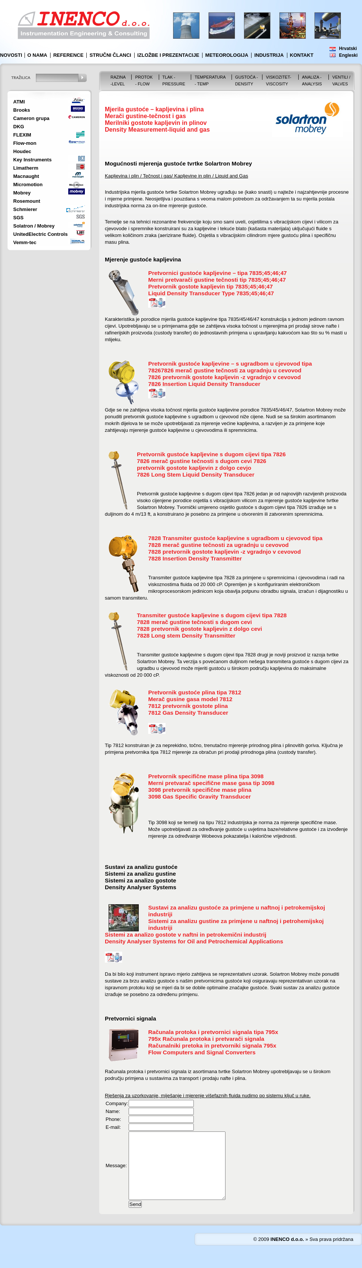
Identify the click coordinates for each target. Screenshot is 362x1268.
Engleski (348, 55)
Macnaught (26, 176)
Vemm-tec (24, 242)
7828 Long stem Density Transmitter (186, 635)
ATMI (19, 102)
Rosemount (26, 201)
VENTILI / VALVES (341, 80)
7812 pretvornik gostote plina (188, 706)
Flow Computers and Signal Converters (202, 1052)
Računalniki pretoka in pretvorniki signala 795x (212, 1045)
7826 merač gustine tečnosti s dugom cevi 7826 (201, 461)
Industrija (269, 55)
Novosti (11, 55)
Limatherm (25, 168)
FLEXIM (22, 135)
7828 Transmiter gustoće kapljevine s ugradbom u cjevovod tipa (235, 538)
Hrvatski (348, 48)
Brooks (21, 110)
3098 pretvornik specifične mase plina (200, 790)
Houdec (22, 151)
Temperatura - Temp (210, 80)
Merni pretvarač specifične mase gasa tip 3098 (211, 783)
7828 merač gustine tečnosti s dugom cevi (194, 622)
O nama (38, 55)
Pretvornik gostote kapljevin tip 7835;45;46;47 (210, 286)
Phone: (113, 1119)
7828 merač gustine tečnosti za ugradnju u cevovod (218, 545)
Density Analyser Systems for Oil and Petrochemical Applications (194, 941)
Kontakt (302, 55)
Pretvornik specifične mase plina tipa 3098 (206, 776)
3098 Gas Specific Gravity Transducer (199, 796)
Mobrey (22, 193)
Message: (116, 1172)
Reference (68, 55)
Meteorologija (226, 55)
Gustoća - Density (246, 80)
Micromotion (28, 184)
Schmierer (25, 209)
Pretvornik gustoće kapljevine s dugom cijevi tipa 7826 (211, 454)
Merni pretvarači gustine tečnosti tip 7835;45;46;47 (217, 279)
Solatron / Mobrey (34, 226)
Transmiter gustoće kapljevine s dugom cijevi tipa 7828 (212, 615)
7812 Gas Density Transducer (188, 712)
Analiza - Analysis (312, 80)
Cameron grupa (31, 118)
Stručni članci (110, 55)
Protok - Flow (143, 80)
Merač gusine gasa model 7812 (190, 699)
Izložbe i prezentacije (168, 55)
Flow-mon (24, 143)
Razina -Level (118, 80)
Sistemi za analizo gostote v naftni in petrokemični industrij (185, 934)
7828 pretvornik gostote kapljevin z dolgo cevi (199, 629)
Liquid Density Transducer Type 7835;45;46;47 (211, 293)
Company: (117, 1103)
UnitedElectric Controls (40, 234)
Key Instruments (32, 159)
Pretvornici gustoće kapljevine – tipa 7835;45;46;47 (217, 273)
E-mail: (113, 1127)
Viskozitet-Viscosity (278, 80)
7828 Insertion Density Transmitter (195, 558)
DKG (18, 126)
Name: (113, 1111)
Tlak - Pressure (174, 80)
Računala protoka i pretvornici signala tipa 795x (213, 1032)
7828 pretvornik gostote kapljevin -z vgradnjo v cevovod (224, 551)
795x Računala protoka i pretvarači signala (206, 1039)
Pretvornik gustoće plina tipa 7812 (194, 692)
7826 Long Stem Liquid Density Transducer (196, 474)
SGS (18, 217)
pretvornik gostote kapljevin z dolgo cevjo (194, 468)
